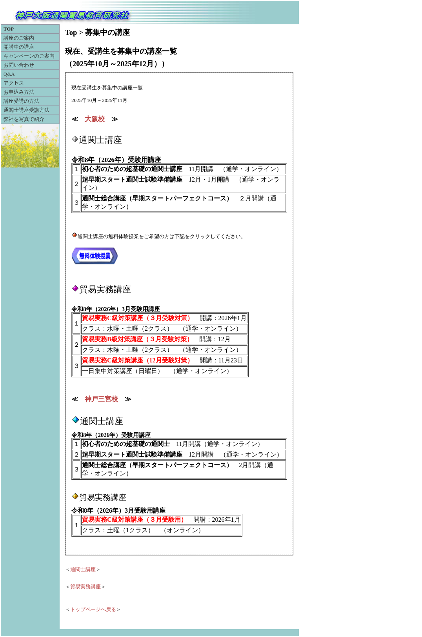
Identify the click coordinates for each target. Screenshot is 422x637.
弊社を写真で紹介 (24, 119)
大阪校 (95, 119)
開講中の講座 (19, 47)
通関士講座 (83, 569)
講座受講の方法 (21, 101)
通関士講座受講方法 (26, 110)
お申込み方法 (19, 92)
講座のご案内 (19, 38)
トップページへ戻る (93, 609)
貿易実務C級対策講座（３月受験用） (134, 519)
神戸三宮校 (101, 399)
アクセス (14, 83)
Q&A (9, 74)
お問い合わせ (19, 65)
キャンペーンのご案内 (29, 56)
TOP (9, 29)
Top (71, 32)
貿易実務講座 (85, 587)
